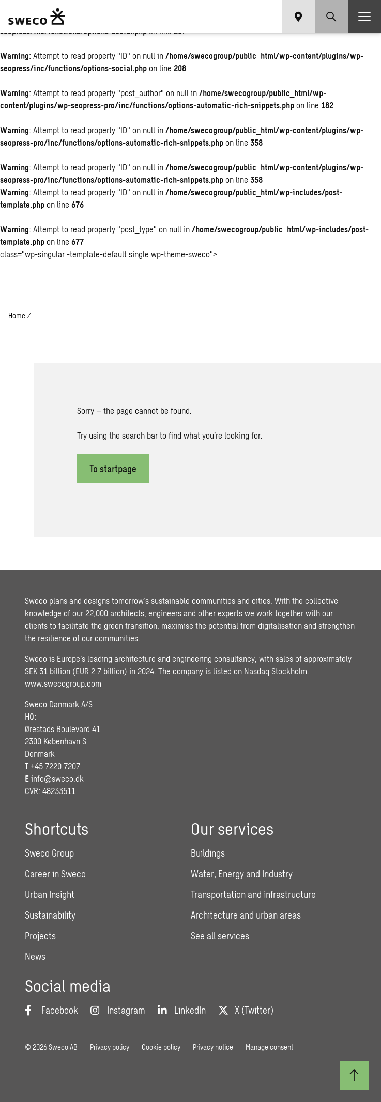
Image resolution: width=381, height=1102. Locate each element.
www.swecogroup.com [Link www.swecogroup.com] (63, 683)
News (35, 956)
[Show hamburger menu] (364, 16)
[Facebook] (51, 1010)
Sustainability (50, 915)
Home (16, 315)
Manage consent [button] (269, 1047)
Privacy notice (213, 1047)
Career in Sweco (55, 873)
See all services (220, 935)
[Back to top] (354, 1075)
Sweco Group (49, 853)
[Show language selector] (298, 16)
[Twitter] (245, 1010)
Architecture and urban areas (246, 915)
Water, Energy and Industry (242, 873)
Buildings (208, 853)
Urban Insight (49, 894)
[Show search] (331, 16)
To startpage (112, 468)
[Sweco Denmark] (36, 16)
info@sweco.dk (57, 778)
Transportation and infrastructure (253, 894)
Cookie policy (161, 1047)
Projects (40, 935)
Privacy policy (109, 1047)
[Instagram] (117, 1010)
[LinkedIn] (182, 1010)
